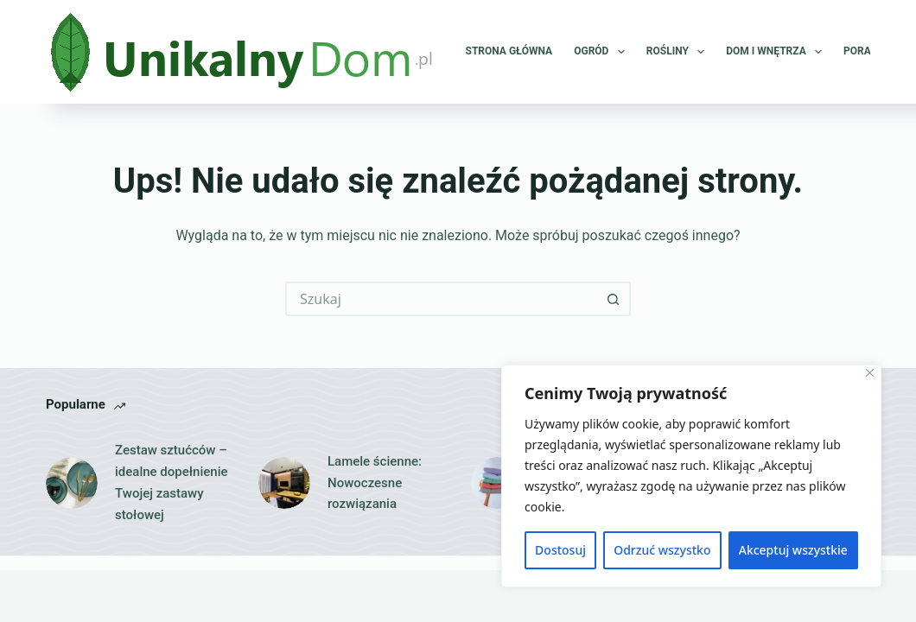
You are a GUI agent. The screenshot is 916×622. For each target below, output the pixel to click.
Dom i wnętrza (777, 51)
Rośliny (678, 51)
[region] (691, 476)
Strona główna (509, 51)
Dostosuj (560, 550)
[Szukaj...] (440, 299)
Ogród (603, 51)
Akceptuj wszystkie (793, 550)
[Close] (870, 373)
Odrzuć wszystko (662, 550)
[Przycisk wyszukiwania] (613, 299)
